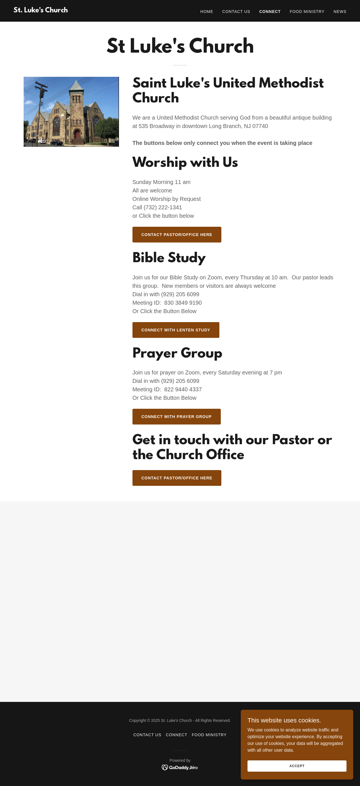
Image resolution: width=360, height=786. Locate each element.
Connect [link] (270, 11)
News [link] (340, 11)
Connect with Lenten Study (175, 330)
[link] (41, 10)
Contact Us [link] (236, 11)
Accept (297, 766)
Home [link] (206, 11)
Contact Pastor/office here (176, 234)
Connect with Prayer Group (176, 416)
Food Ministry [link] (307, 11)
